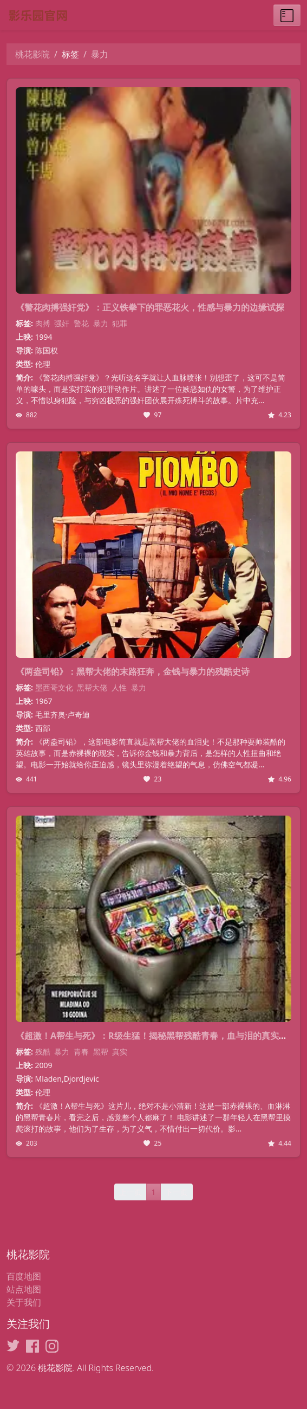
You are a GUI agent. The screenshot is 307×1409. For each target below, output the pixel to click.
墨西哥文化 (54, 687)
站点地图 (23, 1289)
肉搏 (42, 323)
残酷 (42, 1051)
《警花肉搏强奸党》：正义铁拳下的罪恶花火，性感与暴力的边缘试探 (150, 307)
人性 (119, 687)
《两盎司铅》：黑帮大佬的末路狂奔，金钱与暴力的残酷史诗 (133, 671)
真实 (119, 1051)
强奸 (61, 323)
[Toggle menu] (287, 15)
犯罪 (119, 323)
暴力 (100, 323)
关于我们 (23, 1302)
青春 (81, 1051)
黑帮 (100, 1051)
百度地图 (23, 1276)
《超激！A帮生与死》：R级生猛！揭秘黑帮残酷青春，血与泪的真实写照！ (160, 1036)
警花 (81, 323)
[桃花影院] (76, 14)
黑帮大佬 (92, 687)
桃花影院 (32, 54)
